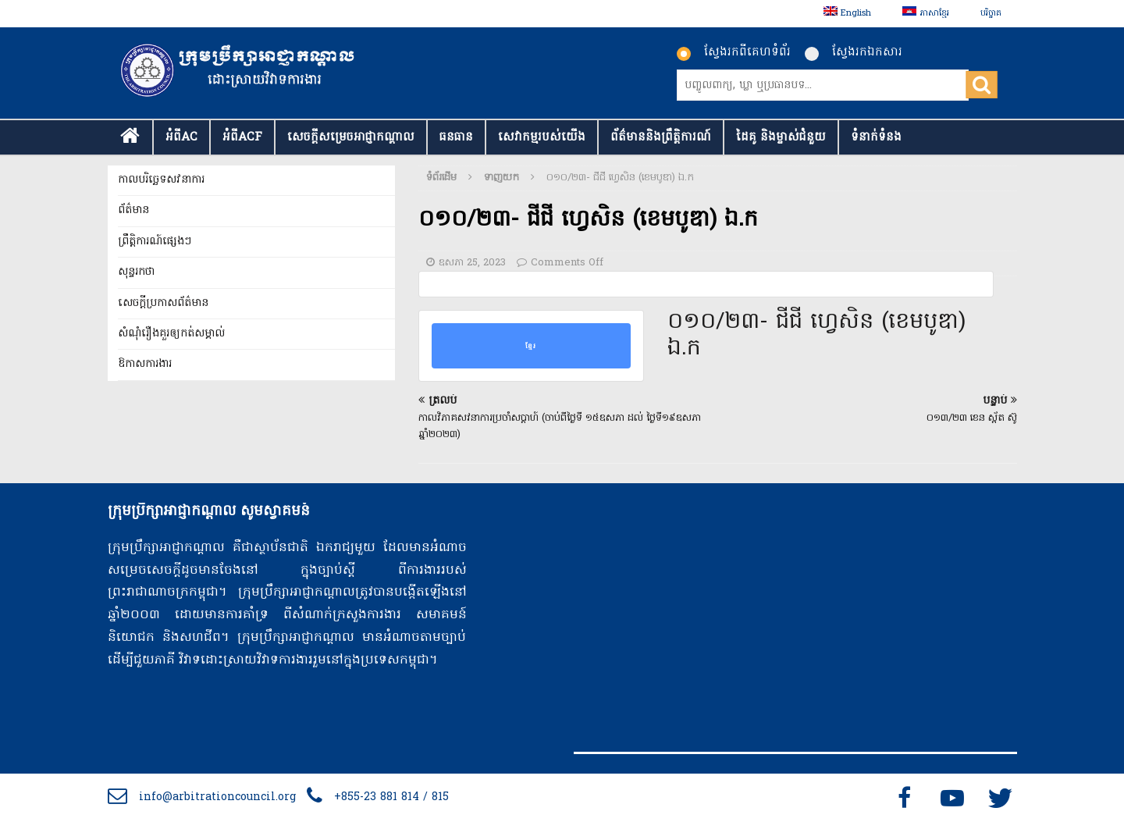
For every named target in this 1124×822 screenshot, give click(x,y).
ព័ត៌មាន (133, 210)
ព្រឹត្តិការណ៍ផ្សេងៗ (154, 241)
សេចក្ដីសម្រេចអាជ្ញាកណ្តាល (350, 137)
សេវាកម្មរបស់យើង (541, 137)
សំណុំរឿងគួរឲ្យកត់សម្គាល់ (171, 334)
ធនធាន (456, 137)
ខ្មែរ (530, 346)
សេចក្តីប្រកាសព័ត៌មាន (163, 303)
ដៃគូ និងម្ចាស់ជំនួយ (781, 137)
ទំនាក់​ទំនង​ (876, 137)
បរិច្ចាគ (990, 13)
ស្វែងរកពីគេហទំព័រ (734, 52)
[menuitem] (847, 13)
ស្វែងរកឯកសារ (853, 52)
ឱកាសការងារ (145, 364)
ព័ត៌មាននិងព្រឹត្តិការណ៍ (660, 137)
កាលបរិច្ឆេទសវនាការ (161, 180)
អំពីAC (181, 137)
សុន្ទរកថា (136, 272)
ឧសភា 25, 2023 (472, 262)
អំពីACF (242, 137)
